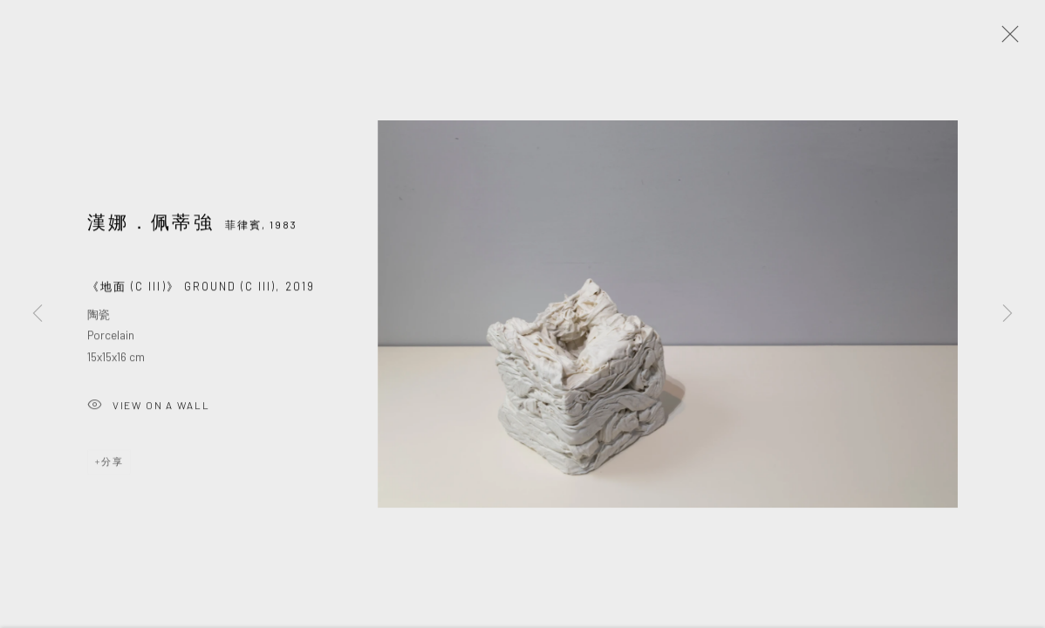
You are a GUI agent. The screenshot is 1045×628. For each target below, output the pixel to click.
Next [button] (1007, 314)
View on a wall (148, 408)
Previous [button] (37, 314)
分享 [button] (112, 464)
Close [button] (1006, 39)
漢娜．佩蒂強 (151, 224)
